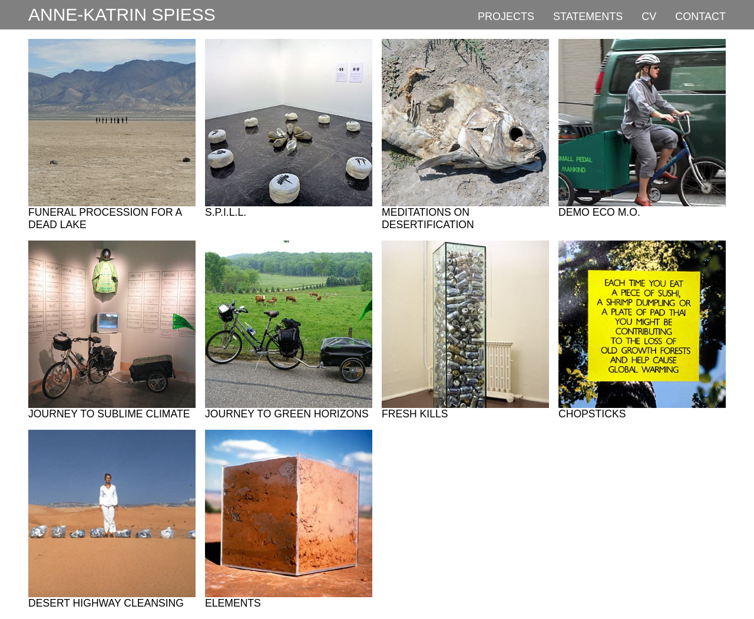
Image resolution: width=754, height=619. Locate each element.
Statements (588, 16)
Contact (700, 16)
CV (648, 16)
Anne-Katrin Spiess (122, 14)
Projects (506, 16)
